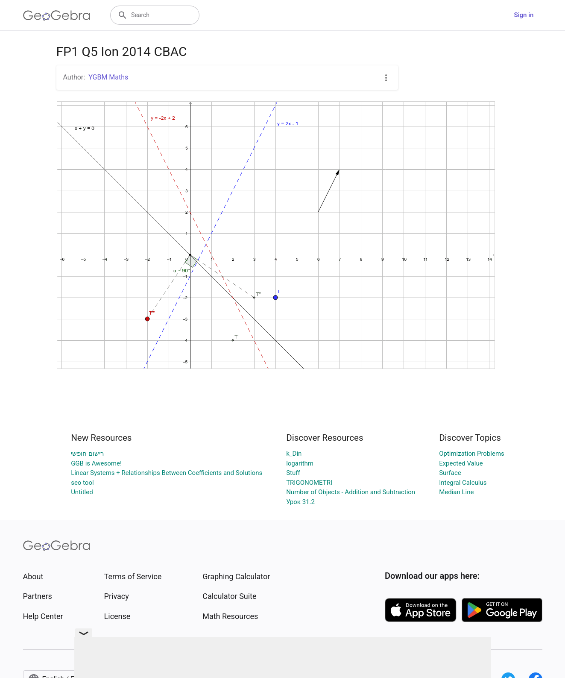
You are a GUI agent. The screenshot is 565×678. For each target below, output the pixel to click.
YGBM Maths (108, 77)
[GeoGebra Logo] (56, 15)
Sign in (524, 15)
